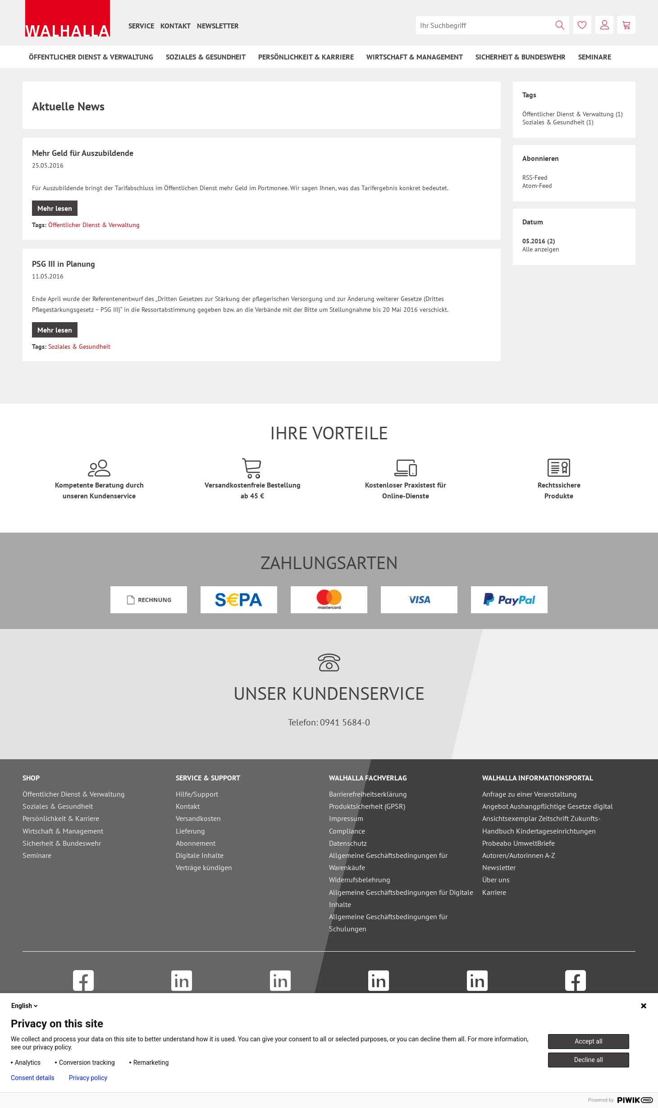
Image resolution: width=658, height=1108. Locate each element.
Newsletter (218, 25)
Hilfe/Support (197, 793)
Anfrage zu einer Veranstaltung (529, 793)
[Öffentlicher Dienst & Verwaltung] (91, 57)
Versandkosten (198, 818)
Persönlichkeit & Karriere (61, 818)
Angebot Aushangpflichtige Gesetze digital (547, 806)
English (25, 1005)
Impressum (346, 818)
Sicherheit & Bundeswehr (62, 843)
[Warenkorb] (626, 25)
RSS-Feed (535, 177)
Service (141, 25)
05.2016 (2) (538, 241)
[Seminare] (594, 57)
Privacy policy (88, 1077)
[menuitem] (141, 25)
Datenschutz (348, 843)
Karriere (494, 892)
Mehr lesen (54, 208)
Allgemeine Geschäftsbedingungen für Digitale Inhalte (401, 898)
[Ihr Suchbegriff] (492, 25)
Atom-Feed (537, 186)
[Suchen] (560, 25)
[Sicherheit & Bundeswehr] (520, 57)
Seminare (37, 855)
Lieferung (190, 830)
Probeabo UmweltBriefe (518, 843)
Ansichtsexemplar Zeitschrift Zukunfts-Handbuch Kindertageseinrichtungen (541, 824)
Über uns (496, 879)
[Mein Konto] (604, 25)
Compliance (347, 830)
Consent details (33, 1077)
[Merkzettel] (582, 25)
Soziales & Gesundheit (79, 346)
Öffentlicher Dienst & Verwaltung (94, 225)
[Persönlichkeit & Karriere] (306, 57)
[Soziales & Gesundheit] (206, 57)
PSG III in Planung (63, 264)
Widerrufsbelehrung (359, 879)
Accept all (589, 1041)
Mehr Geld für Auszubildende (82, 153)
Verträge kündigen (204, 867)
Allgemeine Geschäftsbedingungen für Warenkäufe (388, 861)
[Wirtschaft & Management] (414, 57)
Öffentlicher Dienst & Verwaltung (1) (572, 114)
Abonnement (195, 843)
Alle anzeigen (540, 249)
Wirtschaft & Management (63, 830)
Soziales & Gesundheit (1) (558, 122)
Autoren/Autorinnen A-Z (518, 855)
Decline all (588, 1059)
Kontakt (175, 25)
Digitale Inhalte (200, 855)
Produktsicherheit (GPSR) (367, 806)
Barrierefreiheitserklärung (368, 793)
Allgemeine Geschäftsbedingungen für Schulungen (388, 922)
